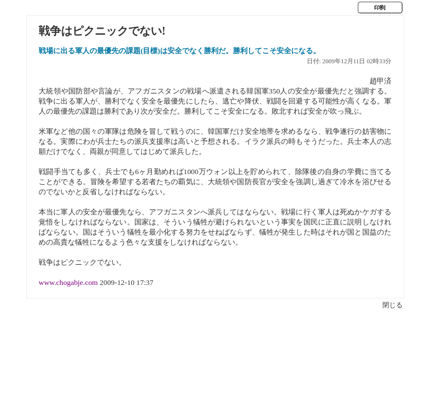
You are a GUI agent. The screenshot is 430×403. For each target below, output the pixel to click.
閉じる (392, 305)
